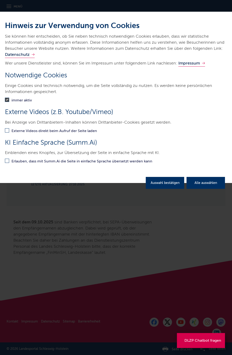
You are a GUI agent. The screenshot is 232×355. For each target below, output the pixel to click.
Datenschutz (17, 54)
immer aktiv (21, 100)
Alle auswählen (206, 183)
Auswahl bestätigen (165, 183)
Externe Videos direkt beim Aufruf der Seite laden (54, 131)
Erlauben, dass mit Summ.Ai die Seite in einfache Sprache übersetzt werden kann (81, 161)
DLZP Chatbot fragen (202, 340)
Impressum (189, 63)
